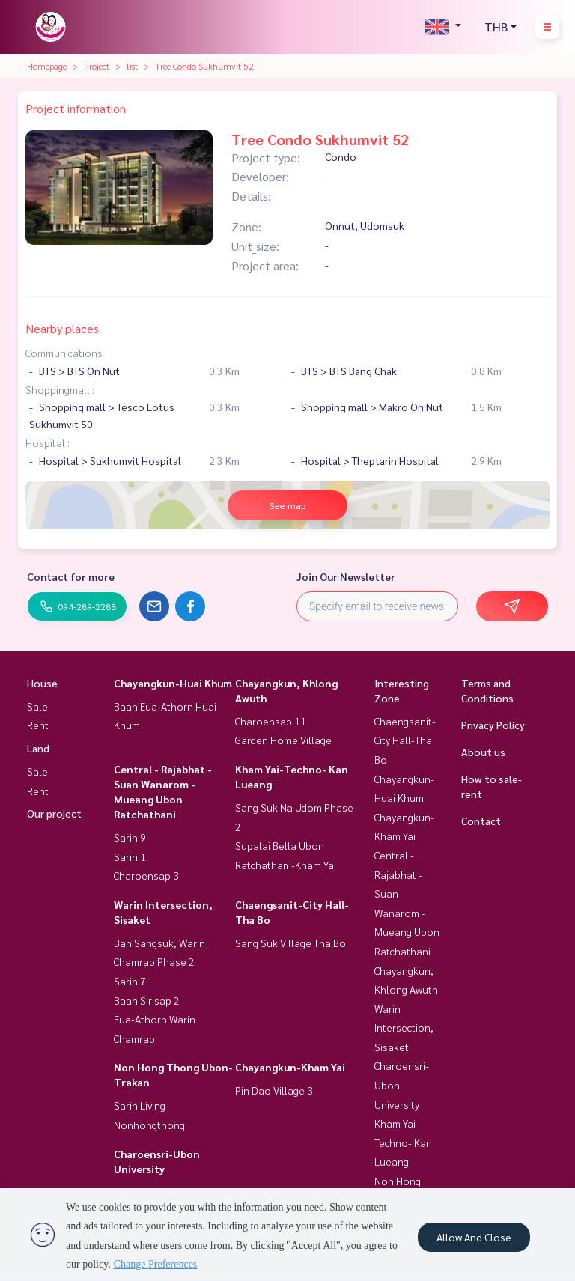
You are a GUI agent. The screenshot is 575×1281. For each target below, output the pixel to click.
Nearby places (62, 328)
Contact (481, 820)
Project (96, 66)
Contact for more (71, 576)
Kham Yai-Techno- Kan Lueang (403, 1142)
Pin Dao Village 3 (274, 1090)
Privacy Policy (493, 724)
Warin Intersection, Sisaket (403, 1027)
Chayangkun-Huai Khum (173, 683)
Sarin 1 (130, 856)
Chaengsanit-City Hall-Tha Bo (405, 740)
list (132, 66)
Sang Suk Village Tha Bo (290, 942)
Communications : (66, 352)
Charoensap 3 (146, 875)
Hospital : (47, 442)
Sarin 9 (130, 837)
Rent (38, 724)
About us (483, 751)
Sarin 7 (130, 981)
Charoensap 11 (270, 721)
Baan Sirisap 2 (147, 1000)
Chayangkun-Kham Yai (290, 1067)
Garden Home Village (283, 739)
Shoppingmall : (59, 389)
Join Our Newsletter (345, 576)
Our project (54, 813)
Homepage (47, 66)
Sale (37, 706)
